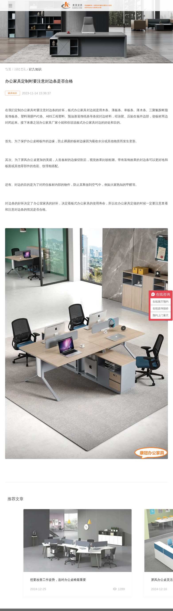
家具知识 (12, 93)
